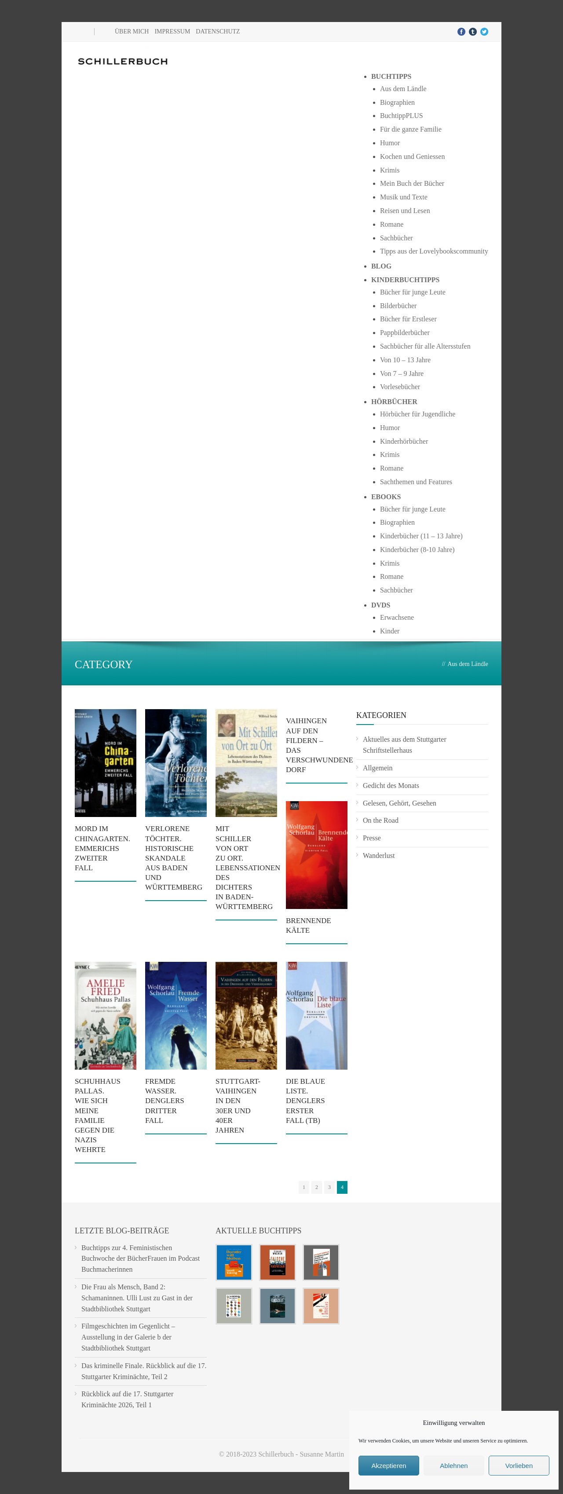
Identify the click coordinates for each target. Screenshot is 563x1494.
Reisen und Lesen (405, 210)
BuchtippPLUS (401, 115)
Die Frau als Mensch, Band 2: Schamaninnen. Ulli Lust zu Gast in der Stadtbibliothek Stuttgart (137, 1298)
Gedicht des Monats (391, 785)
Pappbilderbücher (405, 332)
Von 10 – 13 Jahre (405, 360)
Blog (381, 266)
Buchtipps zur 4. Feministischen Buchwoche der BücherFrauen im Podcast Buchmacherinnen (140, 1258)
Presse (372, 838)
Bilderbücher (398, 305)
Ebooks (386, 496)
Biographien (397, 102)
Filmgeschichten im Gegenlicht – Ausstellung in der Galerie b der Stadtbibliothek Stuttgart (128, 1337)
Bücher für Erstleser (408, 319)
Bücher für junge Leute (413, 292)
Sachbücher (396, 238)
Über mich (132, 31)
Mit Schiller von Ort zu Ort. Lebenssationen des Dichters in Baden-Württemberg (248, 867)
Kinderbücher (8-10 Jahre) (417, 549)
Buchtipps (391, 76)
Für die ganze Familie (411, 129)
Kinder (389, 631)
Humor (390, 143)
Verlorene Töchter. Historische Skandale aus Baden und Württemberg (173, 857)
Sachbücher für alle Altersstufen (425, 346)
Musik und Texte (404, 197)
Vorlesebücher (400, 386)
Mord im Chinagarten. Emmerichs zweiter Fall (102, 848)
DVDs (381, 605)
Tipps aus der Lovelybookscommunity (434, 251)
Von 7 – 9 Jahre (402, 373)
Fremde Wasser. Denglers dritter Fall (164, 1100)
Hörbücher (394, 401)
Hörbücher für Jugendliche (418, 414)
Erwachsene (397, 617)
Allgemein (378, 768)
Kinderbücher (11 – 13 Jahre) (421, 536)
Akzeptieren (388, 1465)
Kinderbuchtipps (405, 279)
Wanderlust (379, 855)
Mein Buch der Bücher (412, 183)
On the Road (380, 820)
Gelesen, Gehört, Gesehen (399, 803)
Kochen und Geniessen (412, 156)
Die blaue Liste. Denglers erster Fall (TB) (305, 1100)
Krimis (389, 170)
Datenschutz (218, 31)
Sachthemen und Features (416, 482)
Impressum (172, 31)
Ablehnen (454, 1465)
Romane (391, 224)
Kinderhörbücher (404, 441)
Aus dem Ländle (403, 88)
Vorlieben (519, 1465)
